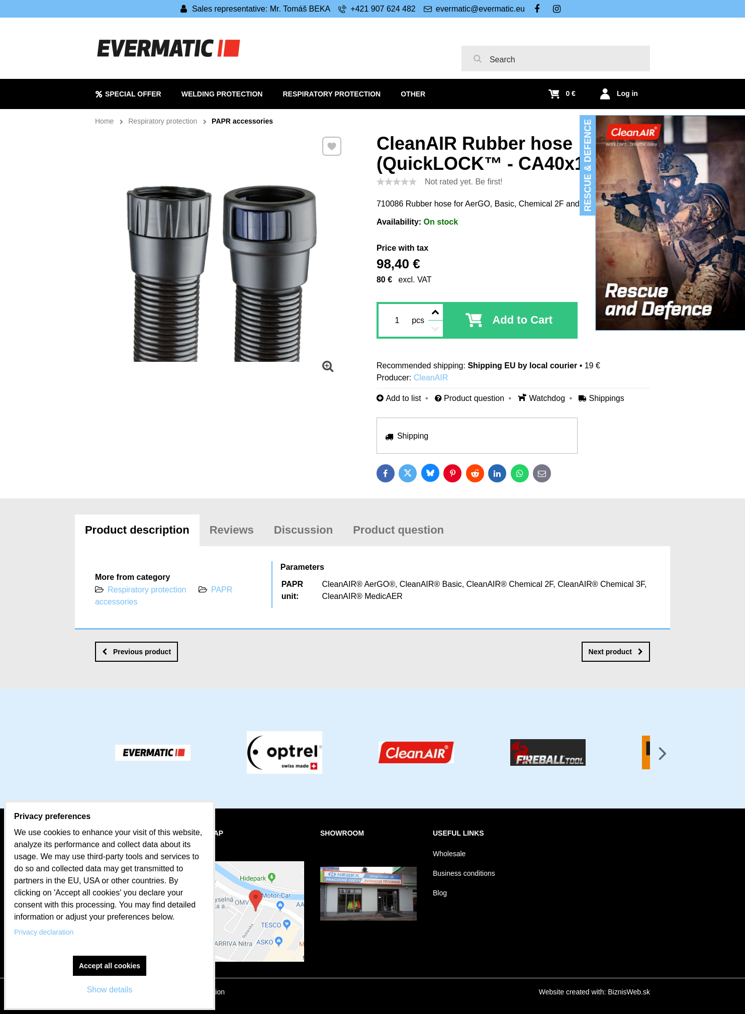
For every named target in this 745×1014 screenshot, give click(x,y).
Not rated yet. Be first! (464, 181)
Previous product (136, 652)
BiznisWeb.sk (629, 992)
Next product (616, 652)
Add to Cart (522, 320)
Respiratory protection (147, 589)
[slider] (397, 182)
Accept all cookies (109, 966)
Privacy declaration (43, 932)
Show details (110, 989)
